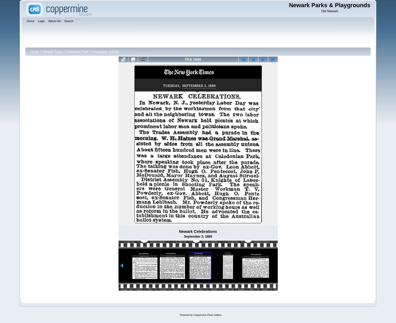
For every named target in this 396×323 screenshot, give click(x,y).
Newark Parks (53, 52)
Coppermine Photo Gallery (207, 315)
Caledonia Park (77, 52)
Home (35, 52)
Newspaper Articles (105, 52)
